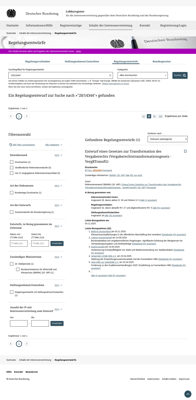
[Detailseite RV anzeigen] (174, 234)
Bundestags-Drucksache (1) (28, 192)
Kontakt (145, 26)
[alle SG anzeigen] (113, 215)
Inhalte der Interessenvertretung (110, 25)
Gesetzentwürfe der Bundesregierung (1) (34, 212)
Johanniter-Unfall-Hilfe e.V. (104, 256)
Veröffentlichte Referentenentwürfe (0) (33, 167)
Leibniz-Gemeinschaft (101, 237)
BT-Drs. (93, 170)
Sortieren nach (155, 133)
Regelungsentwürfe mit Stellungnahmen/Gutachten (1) (39, 294)
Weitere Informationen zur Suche (115, 84)
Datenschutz (153, 378)
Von (12, 317)
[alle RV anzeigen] (161, 208)
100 (161, 116)
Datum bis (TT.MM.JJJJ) (37, 236)
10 (144, 116)
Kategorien (123, 69)
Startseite (12, 26)
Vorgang (107, 170)
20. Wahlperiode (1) (24, 264)
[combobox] (143, 75)
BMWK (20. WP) (117, 175)
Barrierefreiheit (137, 378)
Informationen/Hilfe (39, 26)
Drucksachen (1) (23, 162)
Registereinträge (71, 26)
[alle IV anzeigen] (148, 200)
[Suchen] (180, 75)
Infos (78, 51)
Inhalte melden (169, 378)
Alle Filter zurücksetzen (21, 144)
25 (149, 116)
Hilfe (9, 371)
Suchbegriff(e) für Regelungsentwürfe (26, 69)
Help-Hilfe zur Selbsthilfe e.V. (105, 262)
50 (155, 116)
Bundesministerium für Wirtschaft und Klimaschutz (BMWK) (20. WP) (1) (39, 271)
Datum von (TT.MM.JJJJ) (16, 236)
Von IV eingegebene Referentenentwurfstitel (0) (37, 173)
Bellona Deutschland (101, 231)
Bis (32, 317)
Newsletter (32, 371)
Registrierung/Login (173, 26)
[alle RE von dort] (134, 175)
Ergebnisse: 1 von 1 (17, 108)
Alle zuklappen (54, 144)
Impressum (184, 378)
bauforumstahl (98, 247)
